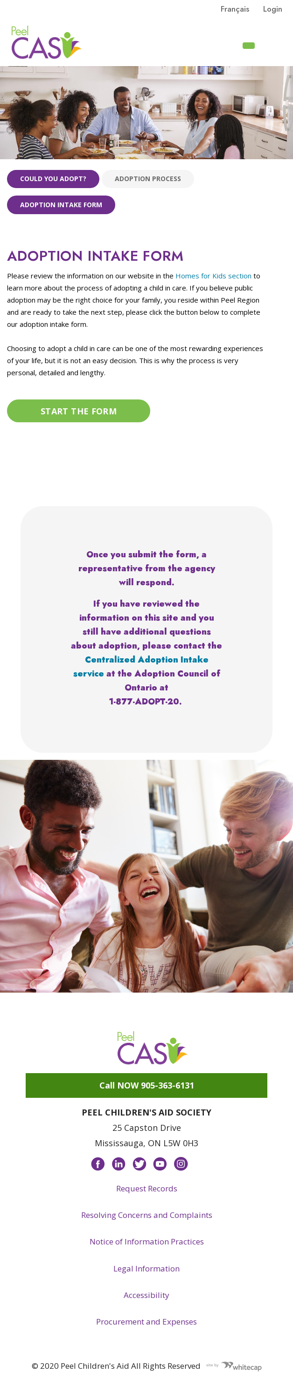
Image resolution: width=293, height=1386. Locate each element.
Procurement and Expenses (146, 1321)
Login (272, 8)
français (235, 8)
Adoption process (148, 178)
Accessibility (146, 1295)
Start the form (79, 411)
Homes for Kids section (213, 275)
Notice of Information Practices (147, 1241)
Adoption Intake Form (61, 204)
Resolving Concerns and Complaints (146, 1215)
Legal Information (146, 1268)
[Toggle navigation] (274, 45)
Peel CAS (47, 42)
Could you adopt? (53, 178)
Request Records (146, 1188)
